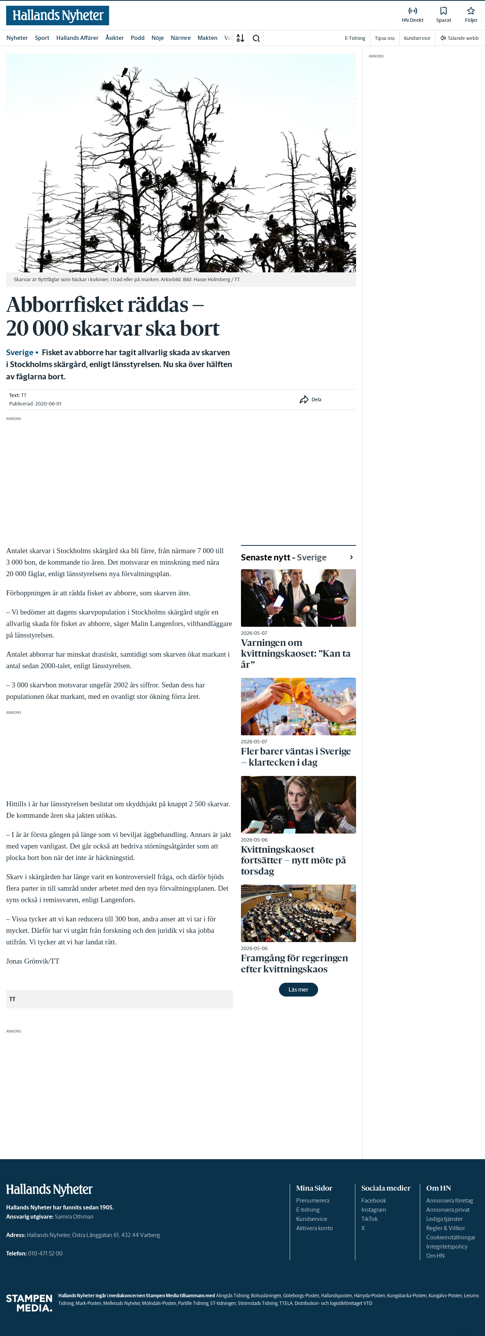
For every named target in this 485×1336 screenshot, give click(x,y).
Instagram (373, 1209)
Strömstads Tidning (257, 1303)
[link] (57, 15)
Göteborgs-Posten (301, 1295)
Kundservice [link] (417, 38)
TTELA (286, 1303)
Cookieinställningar (450, 1237)
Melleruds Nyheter (121, 1303)
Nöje (158, 37)
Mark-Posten (88, 1303)
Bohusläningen (266, 1295)
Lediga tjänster (444, 1218)
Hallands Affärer (77, 37)
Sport (42, 37)
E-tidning (308, 1209)
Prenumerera (312, 1200)
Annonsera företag (449, 1200)
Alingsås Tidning (232, 1295)
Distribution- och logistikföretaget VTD (333, 1303)
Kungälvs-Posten (445, 1295)
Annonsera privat (448, 1209)
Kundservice (311, 1218)
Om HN (435, 1255)
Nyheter (17, 37)
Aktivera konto (314, 1228)
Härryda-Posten (369, 1295)
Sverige (19, 352)
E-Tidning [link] (355, 38)
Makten (208, 37)
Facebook (373, 1200)
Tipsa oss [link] (384, 38)
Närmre (181, 37)
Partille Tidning (193, 1303)
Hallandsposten (336, 1295)
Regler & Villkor (445, 1228)
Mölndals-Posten (159, 1303)
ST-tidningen (223, 1303)
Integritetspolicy (447, 1246)
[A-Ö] (241, 38)
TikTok (369, 1218)
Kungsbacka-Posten (407, 1295)
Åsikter (115, 37)
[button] (256, 38)
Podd (138, 37)
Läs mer (298, 989)
